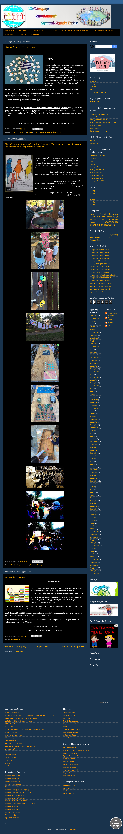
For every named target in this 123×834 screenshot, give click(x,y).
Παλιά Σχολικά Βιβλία (70, 753)
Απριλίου (93, 327)
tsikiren (110, 326)
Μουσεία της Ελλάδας (12, 775)
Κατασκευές (96, 237)
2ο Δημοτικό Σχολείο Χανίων (99, 250)
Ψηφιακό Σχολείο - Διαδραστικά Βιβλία (76, 750)
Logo (91, 161)
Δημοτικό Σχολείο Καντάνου (99, 292)
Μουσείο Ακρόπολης (12, 778)
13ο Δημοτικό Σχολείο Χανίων (100, 264)
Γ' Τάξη (35, 132)
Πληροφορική (110, 221)
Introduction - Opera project (99, 114)
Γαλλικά (102, 214)
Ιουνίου (92, 321)
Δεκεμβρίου (94, 338)
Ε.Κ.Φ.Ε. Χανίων (11, 732)
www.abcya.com (69, 712)
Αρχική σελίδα (10, 30)
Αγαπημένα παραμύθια (71, 770)
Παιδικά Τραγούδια (69, 775)
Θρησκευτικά (93, 219)
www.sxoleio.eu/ (11, 757)
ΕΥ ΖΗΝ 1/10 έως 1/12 (98, 102)
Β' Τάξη (29, 132)
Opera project (94, 128)
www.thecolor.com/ (69, 715)
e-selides (8, 766)
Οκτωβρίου (93, 315)
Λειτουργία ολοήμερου (15, 577)
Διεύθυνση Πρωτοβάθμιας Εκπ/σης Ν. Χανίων (21, 718)
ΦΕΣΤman (9, 727)
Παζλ (65, 727)
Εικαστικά (101, 217)
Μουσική (92, 222)
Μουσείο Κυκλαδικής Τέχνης (15, 798)
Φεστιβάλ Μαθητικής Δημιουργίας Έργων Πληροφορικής (25, 729)
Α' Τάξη (13, 132)
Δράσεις (26, 565)
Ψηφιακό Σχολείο (11, 738)
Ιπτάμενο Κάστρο (69, 785)
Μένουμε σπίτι (21, 34)
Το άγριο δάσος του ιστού (72, 729)
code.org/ (8, 760)
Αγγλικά (93, 214)
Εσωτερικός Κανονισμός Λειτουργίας (75, 30)
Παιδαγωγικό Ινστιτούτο (13, 735)
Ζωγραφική (113, 235)
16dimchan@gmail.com (112, 314)
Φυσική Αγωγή (107, 224)
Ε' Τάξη (53, 132)
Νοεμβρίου (93, 341)
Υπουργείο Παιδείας (12, 712)
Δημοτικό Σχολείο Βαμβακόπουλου (102, 283)
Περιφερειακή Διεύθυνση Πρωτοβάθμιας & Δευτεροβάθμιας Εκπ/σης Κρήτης (31, 715)
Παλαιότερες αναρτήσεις (72, 646)
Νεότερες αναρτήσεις (15, 646)
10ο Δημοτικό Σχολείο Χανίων (100, 261)
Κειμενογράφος (113, 237)
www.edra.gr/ (9, 752)
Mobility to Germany (97, 170)
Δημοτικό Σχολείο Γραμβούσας (100, 286)
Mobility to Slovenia (96, 178)
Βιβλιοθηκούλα (68, 794)
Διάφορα (20, 565)
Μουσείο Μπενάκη (11, 806)
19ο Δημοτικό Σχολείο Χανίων (100, 272)
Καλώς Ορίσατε (24, 30)
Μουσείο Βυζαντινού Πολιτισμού (16, 801)
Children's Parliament (97, 155)
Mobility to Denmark (97, 167)
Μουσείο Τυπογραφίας (13, 784)
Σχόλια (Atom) (19, 651)
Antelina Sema (111, 319)
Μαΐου (92, 324)
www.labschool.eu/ (11, 755)
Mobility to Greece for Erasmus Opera (103, 122)
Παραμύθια (67, 773)
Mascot (92, 164)
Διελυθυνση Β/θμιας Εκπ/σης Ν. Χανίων (19, 721)
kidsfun (65, 791)
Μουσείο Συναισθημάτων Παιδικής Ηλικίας (20, 803)
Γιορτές (41, 132)
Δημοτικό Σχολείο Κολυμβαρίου (100, 289)
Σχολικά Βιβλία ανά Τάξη (71, 756)
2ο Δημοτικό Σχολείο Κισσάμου (100, 278)
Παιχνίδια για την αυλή (71, 732)
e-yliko (7, 763)
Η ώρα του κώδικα (69, 735)
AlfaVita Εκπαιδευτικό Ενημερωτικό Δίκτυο (20, 746)
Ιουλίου (92, 517)
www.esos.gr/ (10, 749)
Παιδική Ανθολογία (69, 767)
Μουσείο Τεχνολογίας (12, 812)
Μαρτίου (93, 329)
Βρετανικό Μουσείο (12, 818)
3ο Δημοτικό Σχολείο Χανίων (99, 252)
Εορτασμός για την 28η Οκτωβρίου (20, 47)
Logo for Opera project (97, 117)
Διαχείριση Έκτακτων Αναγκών (103, 30)
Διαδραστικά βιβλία (70, 747)
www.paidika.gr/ (10, 741)
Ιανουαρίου (94, 335)
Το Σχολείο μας (39, 30)
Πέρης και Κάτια (68, 718)
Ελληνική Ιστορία (69, 759)
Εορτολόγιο (104, 702)
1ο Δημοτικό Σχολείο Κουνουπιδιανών (103, 275)
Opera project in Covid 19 (99, 131)
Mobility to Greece (96, 172)
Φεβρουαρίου (94, 332)
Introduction (94, 158)
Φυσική (94, 224)
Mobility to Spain (95, 125)
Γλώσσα (93, 217)
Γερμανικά (113, 214)
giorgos (110, 322)
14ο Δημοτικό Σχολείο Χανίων (100, 266)
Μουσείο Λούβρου (11, 815)
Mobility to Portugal (96, 175)
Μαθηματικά (113, 219)
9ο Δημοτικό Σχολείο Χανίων (99, 258)
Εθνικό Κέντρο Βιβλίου (71, 764)
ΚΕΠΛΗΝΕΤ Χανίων (12, 724)
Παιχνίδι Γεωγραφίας (70, 721)
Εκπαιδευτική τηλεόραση (13, 743)
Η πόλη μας (9, 34)
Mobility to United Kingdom (99, 181)
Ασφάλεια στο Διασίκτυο (98, 235)
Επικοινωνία (35, 34)
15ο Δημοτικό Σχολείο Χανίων (100, 269)
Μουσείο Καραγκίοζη (12, 809)
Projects (92, 141)
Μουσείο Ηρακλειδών (12, 787)
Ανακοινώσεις (21, 132)
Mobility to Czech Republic (99, 120)
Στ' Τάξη (59, 132)
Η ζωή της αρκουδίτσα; (71, 724)
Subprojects (94, 143)
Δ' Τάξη (47, 132)
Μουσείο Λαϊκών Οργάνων (14, 795)
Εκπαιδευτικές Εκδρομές (98, 92)
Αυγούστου (93, 515)
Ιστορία (103, 219)
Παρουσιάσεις (95, 240)
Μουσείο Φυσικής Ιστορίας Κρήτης (17, 790)
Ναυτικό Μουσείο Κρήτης (14, 781)
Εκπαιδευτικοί (53, 30)
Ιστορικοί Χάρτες (69, 761)
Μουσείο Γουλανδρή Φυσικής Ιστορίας (18, 792)
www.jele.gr (67, 738)
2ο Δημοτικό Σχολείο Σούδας (100, 280)
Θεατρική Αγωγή (36, 565)
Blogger (73, 829)
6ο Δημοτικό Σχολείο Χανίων (99, 255)
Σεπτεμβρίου (94, 318)
